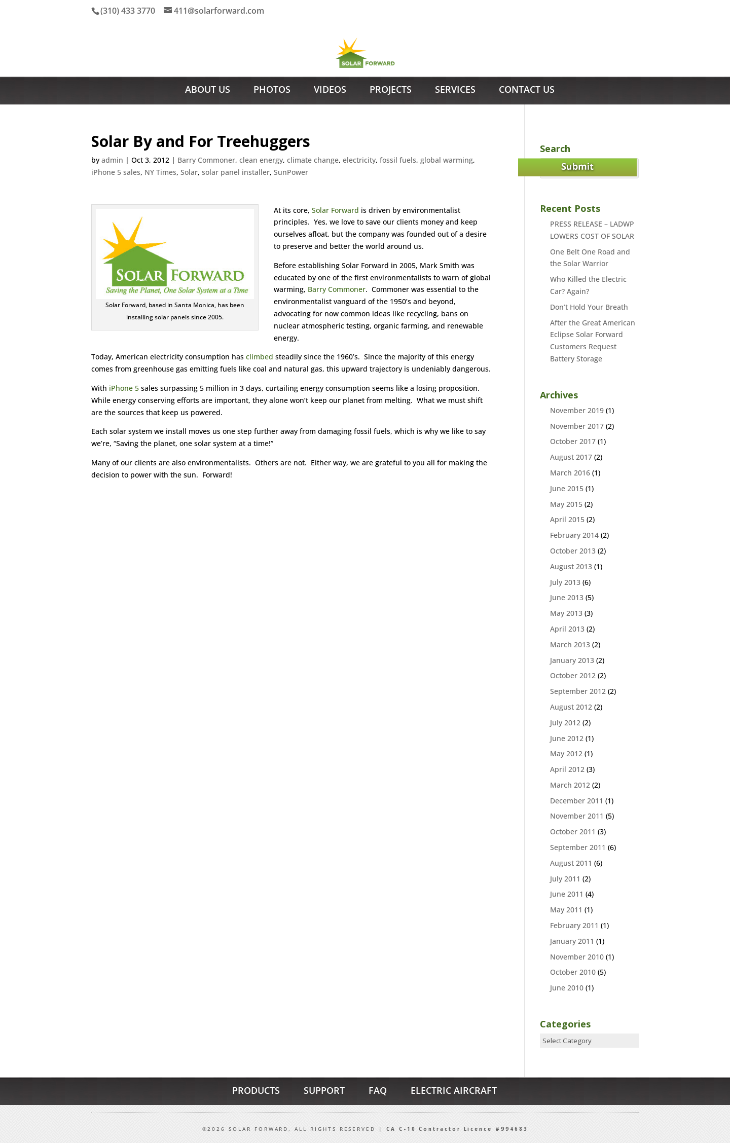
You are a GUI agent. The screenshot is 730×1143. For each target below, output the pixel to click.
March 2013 (570, 644)
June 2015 (566, 488)
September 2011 (578, 847)
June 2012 (566, 738)
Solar (189, 172)
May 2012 (566, 753)
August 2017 (571, 457)
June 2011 (566, 894)
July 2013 (565, 582)
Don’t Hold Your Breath (589, 307)
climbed (259, 356)
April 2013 (567, 629)
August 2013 (571, 566)
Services (455, 90)
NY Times (160, 172)
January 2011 (572, 941)
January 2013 (572, 660)
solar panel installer (236, 172)
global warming (446, 160)
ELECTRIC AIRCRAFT (454, 1090)
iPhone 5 (124, 388)
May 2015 (566, 504)
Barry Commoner (206, 160)
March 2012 (570, 785)
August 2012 (571, 707)
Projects (391, 90)
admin (112, 160)
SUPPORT (324, 1090)
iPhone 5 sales (115, 172)
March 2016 (570, 472)
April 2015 (567, 519)
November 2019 (577, 410)
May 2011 (566, 909)
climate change (313, 160)
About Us (207, 90)
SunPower (291, 172)
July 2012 (565, 722)
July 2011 (565, 878)
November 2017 (577, 426)
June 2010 (566, 987)
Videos (330, 90)
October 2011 (573, 831)
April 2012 (567, 769)
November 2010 (577, 957)
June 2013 (566, 597)
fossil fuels (398, 160)
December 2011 (576, 800)
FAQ (378, 1090)
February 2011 (574, 925)
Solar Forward (335, 210)
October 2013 (573, 551)
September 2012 (578, 691)
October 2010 (573, 972)
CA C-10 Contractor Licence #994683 (457, 1129)
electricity (359, 160)
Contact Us (527, 90)
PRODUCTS (256, 1090)
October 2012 (573, 675)
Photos (271, 90)
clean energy (261, 160)
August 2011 (571, 863)
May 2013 (566, 613)
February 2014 (574, 535)
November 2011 (577, 816)
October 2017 (573, 441)
